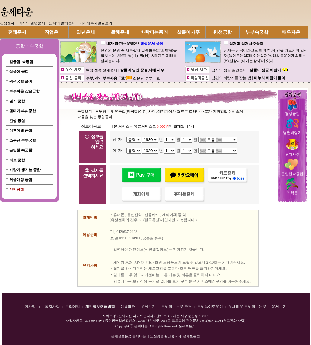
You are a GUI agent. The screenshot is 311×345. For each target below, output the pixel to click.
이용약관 (127, 306)
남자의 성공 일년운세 (229, 70)
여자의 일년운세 (31, 23)
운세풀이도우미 (210, 306)
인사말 (30, 306)
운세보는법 (191, 336)
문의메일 (72, 306)
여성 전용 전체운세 (102, 70)
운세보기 (148, 306)
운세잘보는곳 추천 (176, 306)
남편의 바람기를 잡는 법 (232, 78)
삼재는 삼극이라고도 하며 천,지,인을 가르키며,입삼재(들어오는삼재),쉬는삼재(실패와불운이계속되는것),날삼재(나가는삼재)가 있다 (266, 55)
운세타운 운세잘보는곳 (247, 306)
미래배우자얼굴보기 (95, 23)
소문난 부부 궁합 (147, 78)
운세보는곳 (187, 326)
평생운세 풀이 (151, 43)
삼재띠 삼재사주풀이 (246, 43)
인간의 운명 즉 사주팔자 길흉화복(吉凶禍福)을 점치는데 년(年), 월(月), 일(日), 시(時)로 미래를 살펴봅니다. (139, 55)
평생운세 (7, 23)
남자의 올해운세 (62, 23)
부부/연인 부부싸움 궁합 (106, 78)
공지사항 (52, 306)
